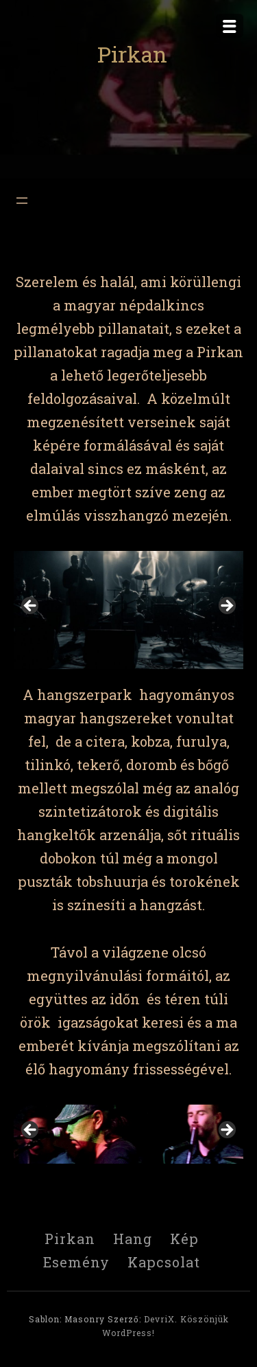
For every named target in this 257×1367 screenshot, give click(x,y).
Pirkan (132, 54)
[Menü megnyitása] (22, 200)
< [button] (31, 606)
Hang (132, 1238)
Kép (184, 1238)
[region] (128, 610)
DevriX (159, 1318)
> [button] (226, 606)
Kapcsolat (163, 1262)
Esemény (76, 1262)
